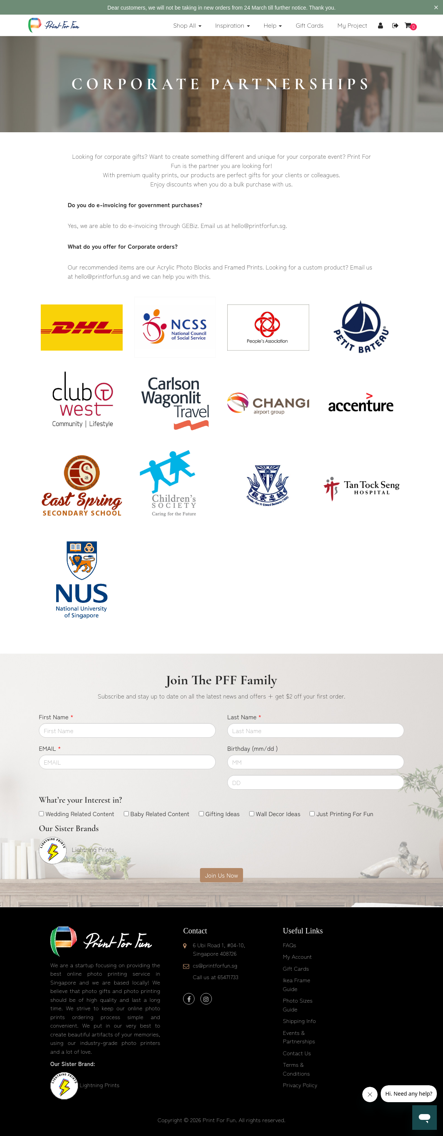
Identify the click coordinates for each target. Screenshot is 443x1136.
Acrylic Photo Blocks (184, 266)
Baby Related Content (159, 813)
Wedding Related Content (79, 813)
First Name (56, 716)
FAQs (289, 945)
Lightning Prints (99, 1085)
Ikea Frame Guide (296, 984)
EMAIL (50, 748)
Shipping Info (299, 1020)
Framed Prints (243, 266)
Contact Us (297, 1053)
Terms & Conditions (296, 1068)
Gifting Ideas (222, 813)
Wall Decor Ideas (278, 813)
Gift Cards (296, 968)
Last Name (244, 716)
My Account (297, 956)
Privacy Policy (300, 1085)
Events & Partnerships (299, 1036)
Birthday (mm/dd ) (252, 748)
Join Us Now (221, 875)
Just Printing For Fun (344, 813)
